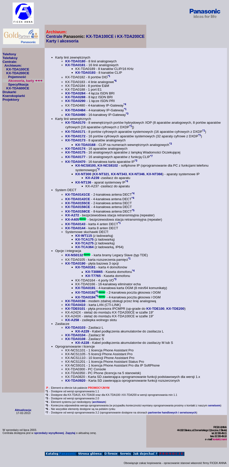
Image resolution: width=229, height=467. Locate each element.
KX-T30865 (94, 272)
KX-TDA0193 (85, 72)
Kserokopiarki (14, 96)
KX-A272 (72, 215)
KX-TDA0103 (75, 327)
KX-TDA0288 (75, 97)
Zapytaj (70, 432)
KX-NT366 (154, 174)
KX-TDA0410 (75, 305)
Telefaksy (10, 58)
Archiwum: (13, 65)
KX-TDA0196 (75, 301)
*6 (115, 80)
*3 (127, 113)
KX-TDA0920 (75, 380)
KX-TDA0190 (75, 263)
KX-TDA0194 (85, 297)
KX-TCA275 (84, 243)
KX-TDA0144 (75, 228)
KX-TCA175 (84, 239)
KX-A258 (72, 320)
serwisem (214, 405)
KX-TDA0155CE (77, 203)
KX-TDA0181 (75, 65)
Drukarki (9, 92)
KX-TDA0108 (75, 339)
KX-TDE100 (155, 308)
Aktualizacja (23, 409)
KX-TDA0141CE (77, 194)
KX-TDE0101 (75, 308)
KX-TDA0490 (75, 115)
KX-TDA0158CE (77, 211)
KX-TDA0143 (75, 224)
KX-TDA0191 (85, 288)
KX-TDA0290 (75, 101)
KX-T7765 (93, 276)
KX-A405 (72, 219)
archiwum (99, 401)
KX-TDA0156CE (77, 207)
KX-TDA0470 (75, 162)
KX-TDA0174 (75, 148)
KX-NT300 (83, 174)
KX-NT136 (83, 182)
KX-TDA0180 (75, 61)
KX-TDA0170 (75, 122)
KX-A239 (92, 178)
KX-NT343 (119, 174)
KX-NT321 (101, 174)
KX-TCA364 (84, 247)
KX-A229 (82, 331)
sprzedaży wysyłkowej (49, 432)
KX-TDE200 (175, 308)
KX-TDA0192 (85, 293)
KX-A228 (82, 343)
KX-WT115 (83, 236)
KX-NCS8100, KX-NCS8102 (96, 165)
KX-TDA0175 (75, 152)
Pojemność (17, 77)
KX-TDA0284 (75, 93)
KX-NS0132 (74, 255)
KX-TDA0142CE (77, 199)
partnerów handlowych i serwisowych (172, 412)
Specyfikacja (18, 84)
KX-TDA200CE (17, 73)
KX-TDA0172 (75, 136)
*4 (125, 104)
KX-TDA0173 (75, 140)
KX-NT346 (137, 174)
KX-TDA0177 (75, 157)
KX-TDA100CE (17, 69)
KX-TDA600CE (17, 88)
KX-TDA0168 (85, 145)
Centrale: (10, 62)
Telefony (9, 54)
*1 (109, 75)
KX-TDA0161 (85, 267)
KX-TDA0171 (75, 132)
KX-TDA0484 (75, 110)
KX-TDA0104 (75, 335)
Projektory (11, 99)
